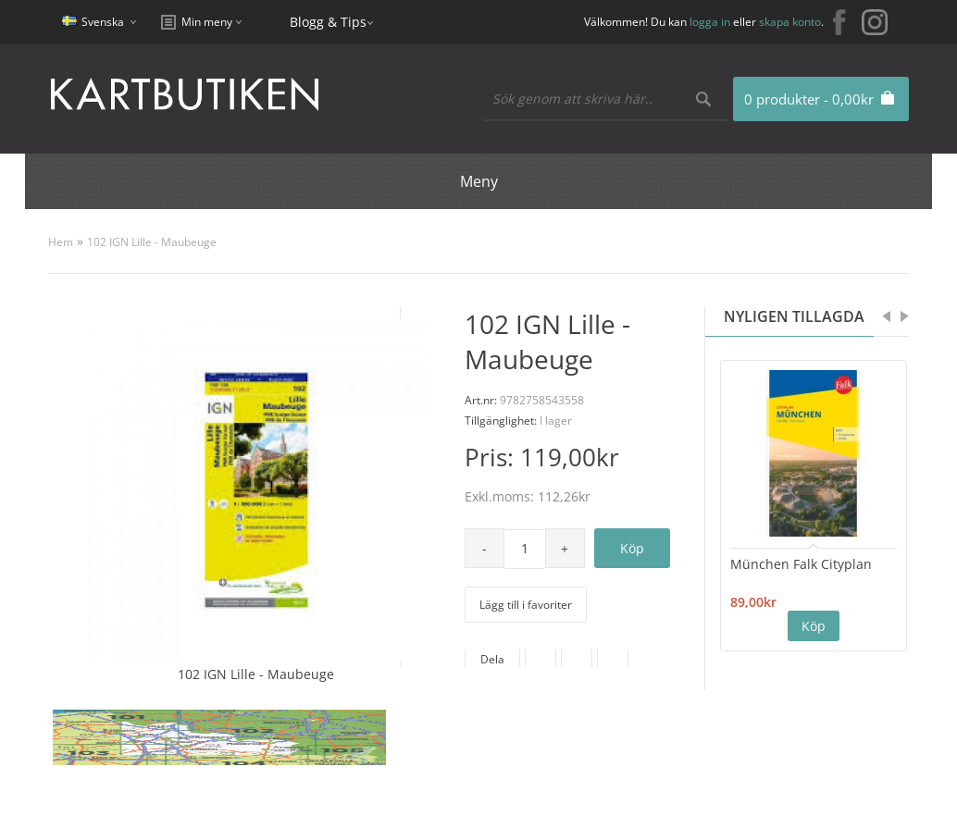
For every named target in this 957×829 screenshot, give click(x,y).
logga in (710, 22)
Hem (60, 242)
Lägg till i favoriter (525, 604)
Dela (492, 659)
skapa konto (790, 22)
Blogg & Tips (328, 22)
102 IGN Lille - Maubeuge (152, 242)
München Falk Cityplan (801, 564)
